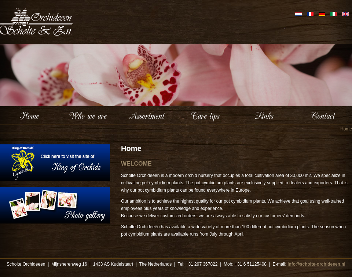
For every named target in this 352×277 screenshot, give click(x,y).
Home (29, 115)
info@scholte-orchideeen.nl (316, 264)
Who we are (88, 115)
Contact (323, 115)
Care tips (205, 115)
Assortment (146, 115)
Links (264, 115)
